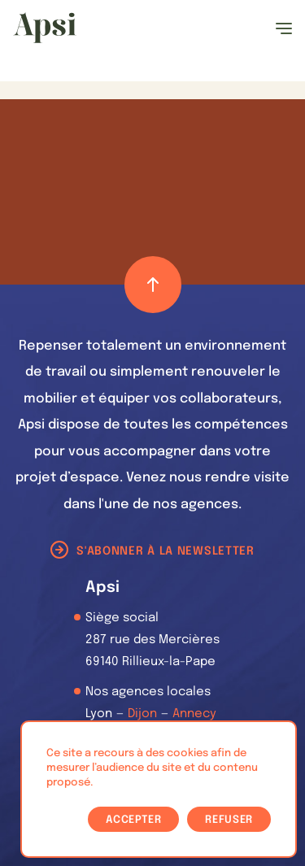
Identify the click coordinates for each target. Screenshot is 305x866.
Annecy (194, 713)
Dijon (142, 713)
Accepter (133, 820)
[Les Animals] (44, 27)
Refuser (229, 820)
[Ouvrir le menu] (284, 28)
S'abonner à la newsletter (165, 551)
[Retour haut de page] (152, 284)
